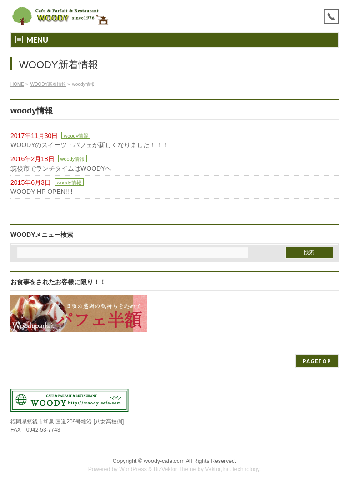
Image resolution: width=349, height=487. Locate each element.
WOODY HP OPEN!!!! (41, 191)
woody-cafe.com (164, 461)
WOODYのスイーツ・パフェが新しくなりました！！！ (89, 144)
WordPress (133, 469)
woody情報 (76, 135)
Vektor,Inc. (218, 469)
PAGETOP (317, 361)
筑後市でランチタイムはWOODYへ (60, 168)
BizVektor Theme (175, 469)
